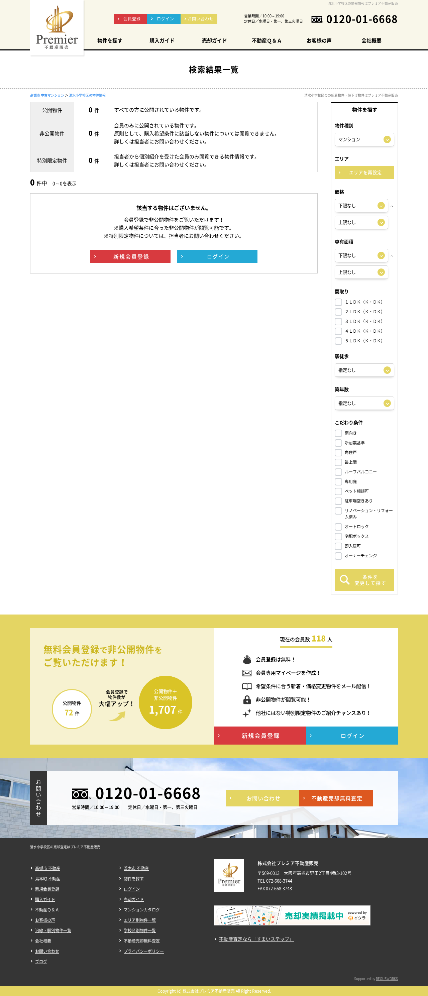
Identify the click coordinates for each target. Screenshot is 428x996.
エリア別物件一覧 (140, 920)
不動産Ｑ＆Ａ (47, 910)
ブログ (41, 962)
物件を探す (134, 879)
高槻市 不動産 (47, 868)
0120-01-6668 (362, 19)
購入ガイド (45, 899)
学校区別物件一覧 (140, 930)
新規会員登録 (47, 889)
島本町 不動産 (47, 879)
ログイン (132, 889)
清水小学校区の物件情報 (87, 95)
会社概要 (43, 941)
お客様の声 (45, 920)
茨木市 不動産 (136, 868)
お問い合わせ (47, 951)
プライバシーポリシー (144, 951)
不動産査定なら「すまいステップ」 (256, 939)
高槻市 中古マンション (47, 95)
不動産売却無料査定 (142, 941)
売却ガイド (134, 899)
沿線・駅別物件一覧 (53, 930)
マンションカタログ (142, 910)
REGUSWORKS (387, 978)
